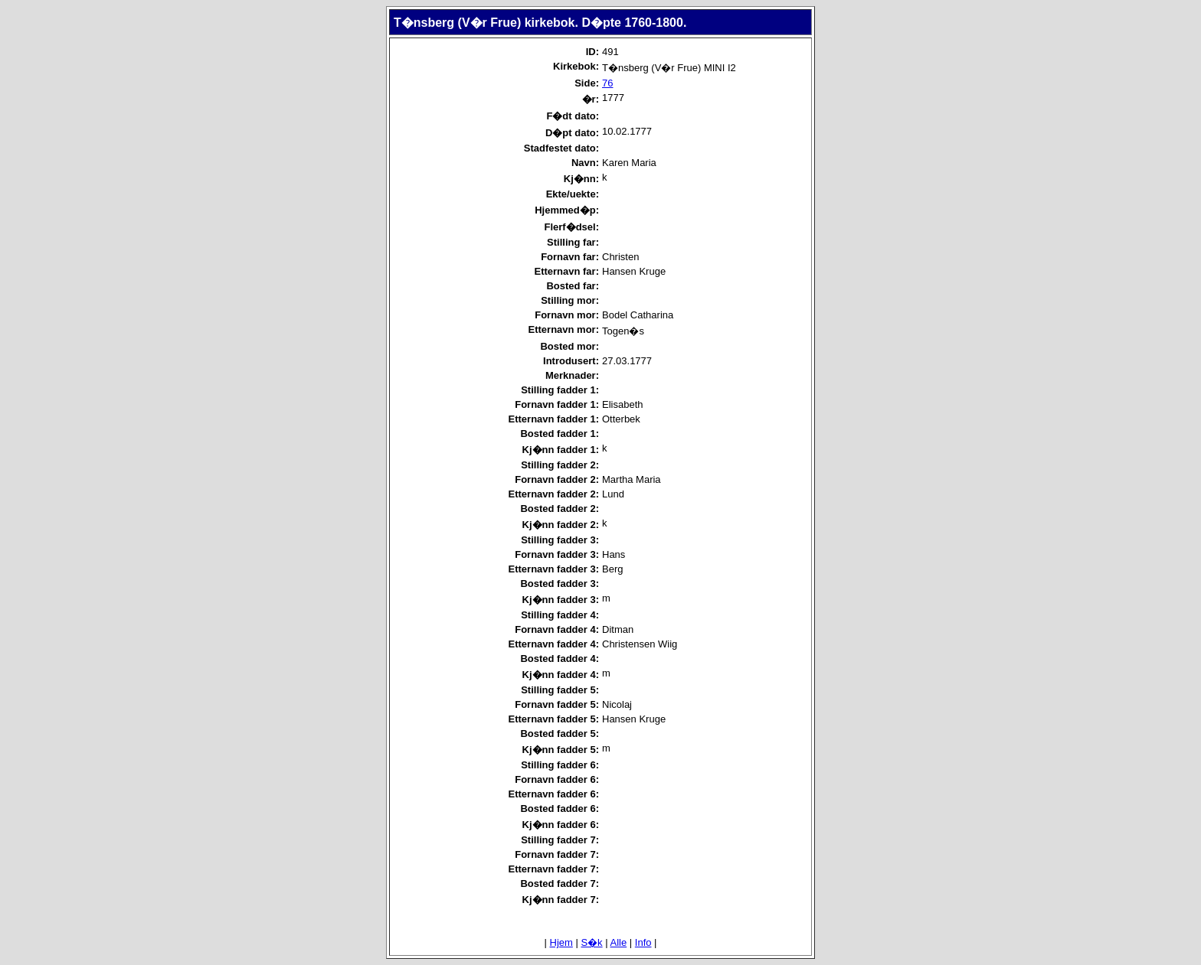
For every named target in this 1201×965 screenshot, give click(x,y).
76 (607, 83)
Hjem (561, 942)
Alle (618, 942)
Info (643, 942)
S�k (591, 942)
